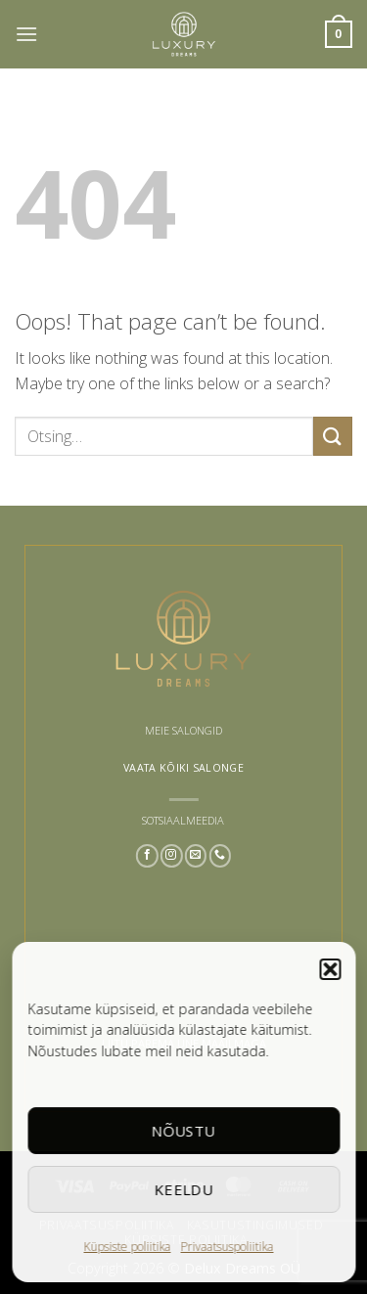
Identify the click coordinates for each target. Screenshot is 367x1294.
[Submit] (332, 436)
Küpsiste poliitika (127, 1246)
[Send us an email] (196, 856)
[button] (330, 969)
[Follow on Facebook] (147, 856)
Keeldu (183, 1189)
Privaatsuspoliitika (227, 1246)
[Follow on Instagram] (172, 856)
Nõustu (184, 1130)
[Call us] (219, 856)
